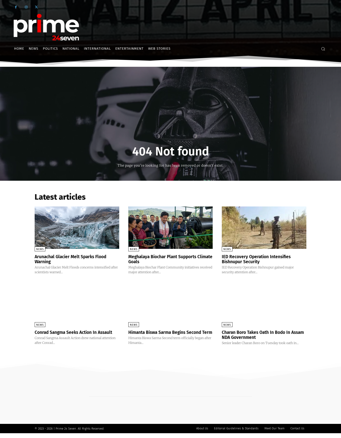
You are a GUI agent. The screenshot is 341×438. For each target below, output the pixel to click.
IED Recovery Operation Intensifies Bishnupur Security (258, 259)
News (40, 249)
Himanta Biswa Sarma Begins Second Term (167, 335)
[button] (323, 49)
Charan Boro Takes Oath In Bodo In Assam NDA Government (258, 335)
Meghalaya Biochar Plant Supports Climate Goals (164, 259)
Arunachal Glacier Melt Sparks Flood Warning (73, 259)
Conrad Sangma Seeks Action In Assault (76, 332)
